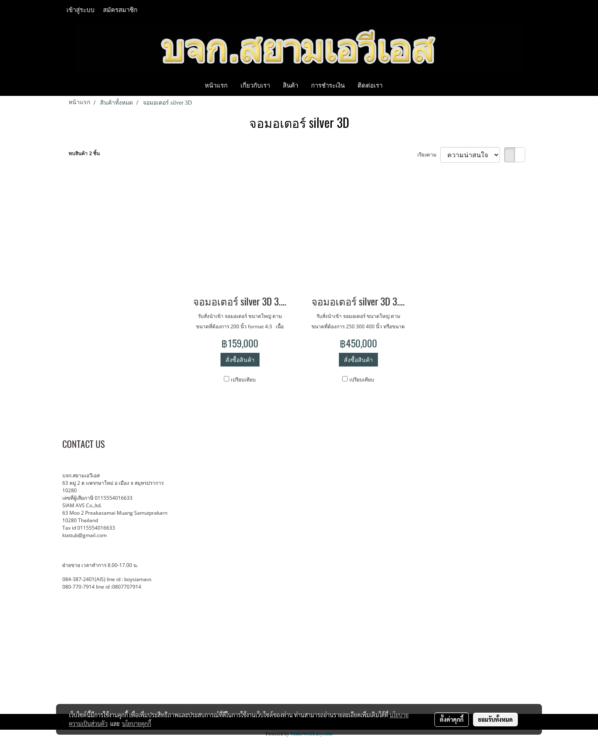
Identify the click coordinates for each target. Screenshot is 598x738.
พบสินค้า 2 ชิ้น (84, 153)
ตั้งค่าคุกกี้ (451, 719)
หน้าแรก (216, 85)
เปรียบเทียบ (243, 379)
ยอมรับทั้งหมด (495, 719)
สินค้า (290, 85)
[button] (396, 85)
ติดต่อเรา (370, 85)
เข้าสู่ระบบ (80, 10)
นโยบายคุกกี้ (136, 723)
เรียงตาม (428, 154)
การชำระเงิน (328, 85)
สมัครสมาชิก (120, 10)
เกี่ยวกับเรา (255, 85)
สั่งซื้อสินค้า (240, 360)
